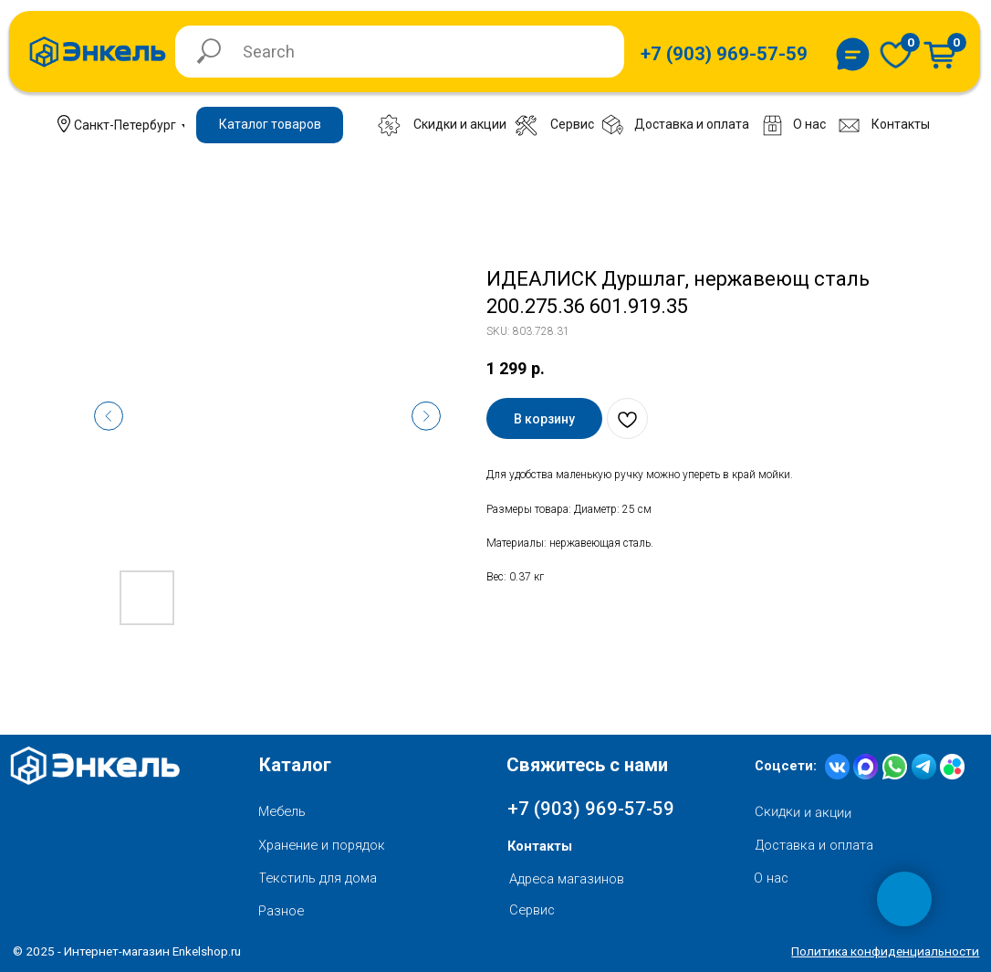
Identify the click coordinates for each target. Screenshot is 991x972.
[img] (895, 55)
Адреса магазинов (566, 879)
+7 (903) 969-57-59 (590, 809)
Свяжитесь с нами (587, 765)
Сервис (532, 910)
